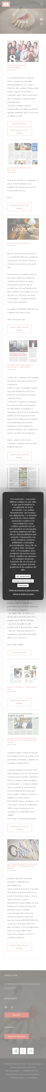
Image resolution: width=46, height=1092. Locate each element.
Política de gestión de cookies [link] (23, 594)
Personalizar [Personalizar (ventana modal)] (23, 585)
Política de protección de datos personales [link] (24, 590)
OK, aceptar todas (23, 576)
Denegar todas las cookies (23, 581)
